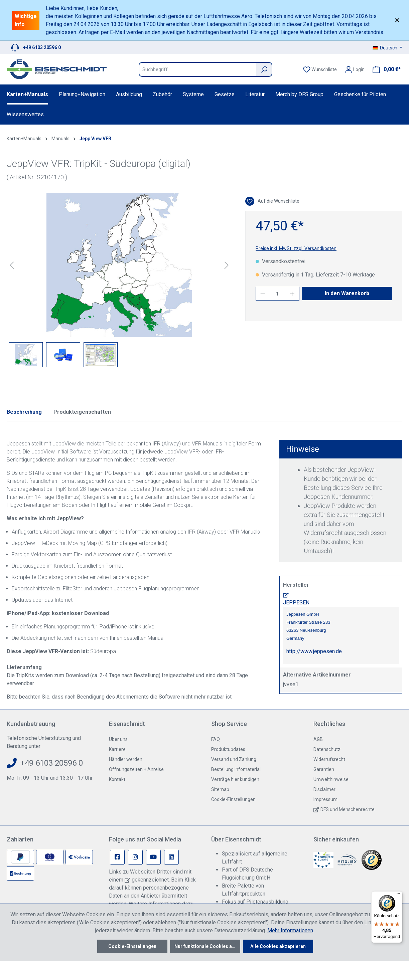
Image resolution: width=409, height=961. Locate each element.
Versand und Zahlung (233, 759)
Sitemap (220, 789)
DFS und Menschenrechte (347, 809)
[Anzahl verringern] (263, 294)
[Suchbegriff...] (197, 69)
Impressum (325, 799)
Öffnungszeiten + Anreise (136, 769)
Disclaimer (324, 789)
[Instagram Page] (135, 857)
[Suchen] (264, 69)
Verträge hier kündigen (235, 779)
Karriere (117, 749)
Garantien (323, 769)
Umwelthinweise (331, 779)
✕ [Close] (397, 20)
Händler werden (125, 759)
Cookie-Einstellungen (233, 799)
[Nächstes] (227, 265)
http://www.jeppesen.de (314, 651)
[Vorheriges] (12, 265)
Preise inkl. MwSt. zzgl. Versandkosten (296, 248)
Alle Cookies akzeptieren (278, 946)
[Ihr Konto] (355, 69)
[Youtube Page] (153, 857)
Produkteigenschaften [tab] (82, 412)
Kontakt (117, 779)
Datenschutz (326, 749)
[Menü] (398, 895)
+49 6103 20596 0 (42, 47)
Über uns (118, 739)
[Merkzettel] (320, 69)
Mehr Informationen (290, 930)
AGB (318, 739)
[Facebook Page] (117, 857)
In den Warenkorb (347, 293)
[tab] (24, 412)
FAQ (215, 739)
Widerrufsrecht (329, 759)
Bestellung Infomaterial (236, 769)
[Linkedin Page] (171, 857)
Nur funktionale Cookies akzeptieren (207, 946)
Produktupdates (228, 749)
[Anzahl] (278, 294)
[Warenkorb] (385, 69)
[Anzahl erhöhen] (292, 294)
